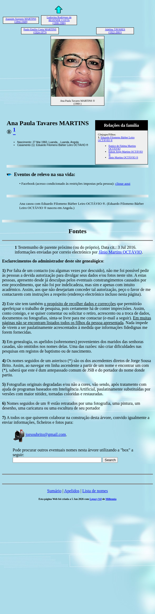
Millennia (111, 499)
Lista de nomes (95, 491)
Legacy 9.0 (96, 499)
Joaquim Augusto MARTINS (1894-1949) (21, 20)
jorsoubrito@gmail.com (39, 434)
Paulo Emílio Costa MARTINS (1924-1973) (39, 31)
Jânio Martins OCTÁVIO (120, 252)
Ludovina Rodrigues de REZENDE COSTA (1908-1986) (59, 20)
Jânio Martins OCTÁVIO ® (123, 157)
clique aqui (122, 184)
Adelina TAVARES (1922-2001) (115, 31)
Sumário (54, 491)
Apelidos (71, 491)
